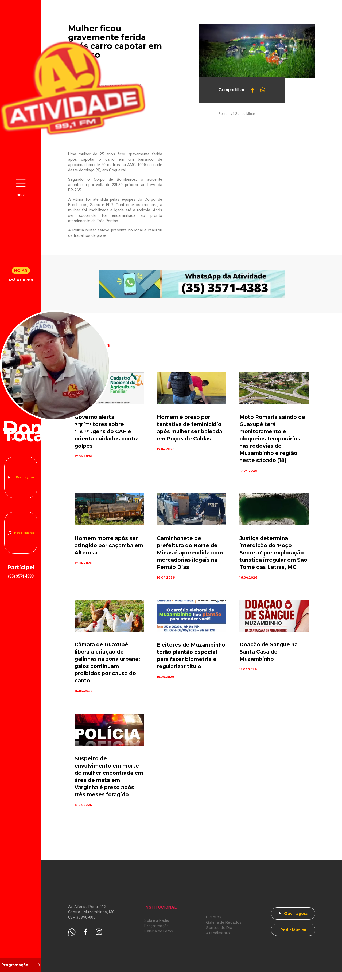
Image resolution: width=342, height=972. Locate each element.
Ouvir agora (25, 477)
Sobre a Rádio (156, 920)
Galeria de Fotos (158, 931)
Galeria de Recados (224, 922)
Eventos (213, 917)
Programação (156, 926)
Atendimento (218, 933)
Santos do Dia (219, 928)
